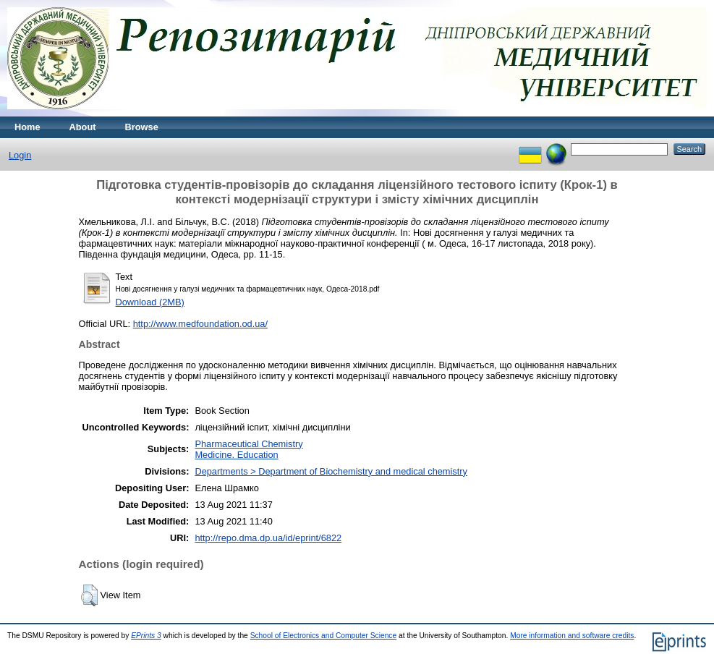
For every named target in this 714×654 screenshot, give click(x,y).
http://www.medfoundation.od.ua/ (200, 323)
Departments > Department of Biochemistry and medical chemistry (331, 471)
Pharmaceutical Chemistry (248, 443)
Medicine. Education (236, 454)
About (82, 127)
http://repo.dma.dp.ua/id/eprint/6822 (268, 537)
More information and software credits (572, 636)
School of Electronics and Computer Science (323, 636)
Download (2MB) (150, 302)
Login (20, 155)
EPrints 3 (146, 636)
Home (27, 127)
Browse (141, 127)
